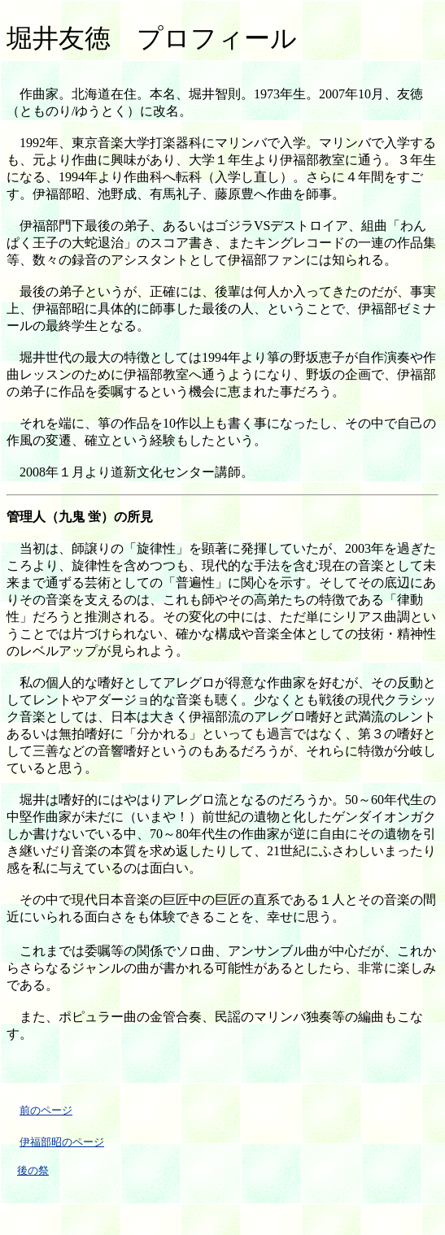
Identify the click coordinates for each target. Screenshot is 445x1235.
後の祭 (33, 1170)
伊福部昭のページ (62, 1142)
